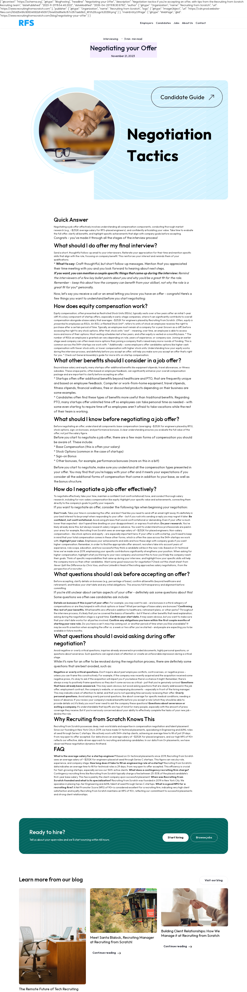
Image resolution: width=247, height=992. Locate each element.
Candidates (163, 23)
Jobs (176, 23)
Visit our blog (214, 880)
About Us (187, 23)
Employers (146, 23)
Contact (201, 23)
